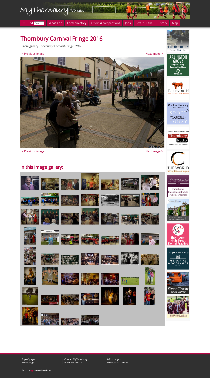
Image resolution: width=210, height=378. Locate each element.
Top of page (28, 359)
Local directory (76, 23)
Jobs (128, 23)
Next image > (154, 54)
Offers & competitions (105, 23)
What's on (55, 23)
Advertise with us (73, 362)
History (162, 23)
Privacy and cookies (117, 362)
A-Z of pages (114, 359)
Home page (28, 362)
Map (175, 23)
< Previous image (33, 54)
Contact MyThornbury (75, 359)
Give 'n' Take (144, 23)
